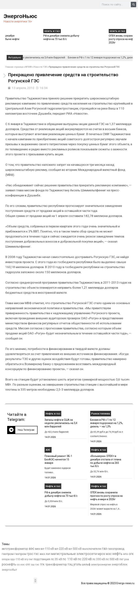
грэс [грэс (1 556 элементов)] (30, 554)
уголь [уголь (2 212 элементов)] (77, 564)
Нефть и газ (13, 31)
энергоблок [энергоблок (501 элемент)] (119, 564)
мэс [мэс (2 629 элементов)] (109, 554)
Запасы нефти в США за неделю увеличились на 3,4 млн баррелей (61, 423)
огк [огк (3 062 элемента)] (131, 554)
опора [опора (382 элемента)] (6, 559)
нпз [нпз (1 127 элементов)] (125, 554)
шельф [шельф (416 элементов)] (86, 564)
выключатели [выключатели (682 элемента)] (91, 548)
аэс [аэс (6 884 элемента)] (31, 548)
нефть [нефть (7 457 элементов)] (117, 554)
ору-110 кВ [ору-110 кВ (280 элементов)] (17, 559)
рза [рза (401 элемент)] (126, 559)
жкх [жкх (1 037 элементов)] (42, 554)
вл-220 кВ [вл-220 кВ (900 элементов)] (61, 548)
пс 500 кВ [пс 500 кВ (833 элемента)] (112, 559)
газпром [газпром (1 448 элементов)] (8, 554)
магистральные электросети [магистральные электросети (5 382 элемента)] (74, 554)
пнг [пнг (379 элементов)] (31, 559)
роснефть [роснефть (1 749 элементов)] (9, 564)
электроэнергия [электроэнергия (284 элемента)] (101, 564)
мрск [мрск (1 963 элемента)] (101, 554)
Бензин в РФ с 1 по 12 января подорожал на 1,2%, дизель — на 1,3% (106, 423)
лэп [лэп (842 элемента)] (48, 554)
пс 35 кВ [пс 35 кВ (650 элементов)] (56, 559)
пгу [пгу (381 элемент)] (26, 559)
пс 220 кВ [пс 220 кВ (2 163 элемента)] (85, 559)
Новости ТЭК (40, 67)
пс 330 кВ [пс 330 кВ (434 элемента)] (99, 559)
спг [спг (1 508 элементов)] (28, 564)
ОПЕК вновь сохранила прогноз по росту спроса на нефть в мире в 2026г (106, 496)
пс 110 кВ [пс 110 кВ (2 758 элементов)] (70, 559)
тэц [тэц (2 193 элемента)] (70, 564)
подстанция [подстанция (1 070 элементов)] (42, 559)
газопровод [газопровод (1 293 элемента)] (116, 548)
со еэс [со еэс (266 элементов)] (21, 564)
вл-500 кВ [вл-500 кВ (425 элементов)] (75, 548)
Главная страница (14, 67)
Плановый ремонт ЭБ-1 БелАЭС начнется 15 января (58, 459)
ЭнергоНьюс (20, 16)
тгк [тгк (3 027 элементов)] (42, 564)
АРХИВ (28, 67)
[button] (22, 430)
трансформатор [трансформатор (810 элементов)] (56, 564)
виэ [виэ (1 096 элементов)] (37, 548)
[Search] (133, 4)
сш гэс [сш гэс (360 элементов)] (35, 564)
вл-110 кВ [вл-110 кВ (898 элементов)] (47, 548)
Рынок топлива (100, 413)
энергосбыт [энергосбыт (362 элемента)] (9, 569)
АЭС (48, 449)
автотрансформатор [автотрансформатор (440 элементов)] (15, 548)
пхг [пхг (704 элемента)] (121, 559)
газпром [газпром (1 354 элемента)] (20, 554)
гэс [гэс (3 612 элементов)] (36, 554)
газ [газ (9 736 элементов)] (104, 548)
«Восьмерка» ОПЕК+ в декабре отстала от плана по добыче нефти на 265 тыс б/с (25, 39)
